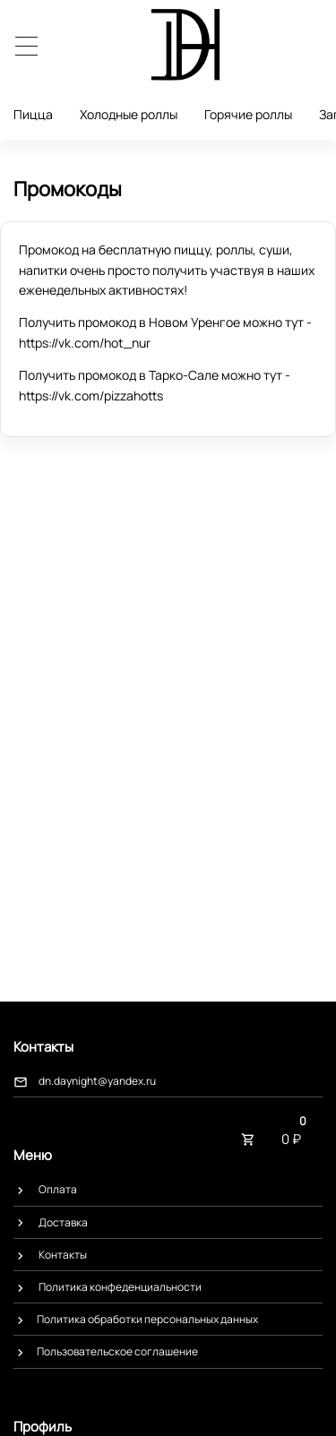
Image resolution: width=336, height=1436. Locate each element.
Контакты (63, 1254)
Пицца (33, 114)
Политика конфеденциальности (120, 1286)
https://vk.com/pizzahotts (91, 395)
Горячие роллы (248, 114)
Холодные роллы (128, 114)
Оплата (58, 1189)
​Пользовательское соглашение (117, 1351)
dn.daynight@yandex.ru (97, 1080)
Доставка (63, 1222)
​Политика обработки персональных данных (147, 1319)
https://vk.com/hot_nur (85, 342)
